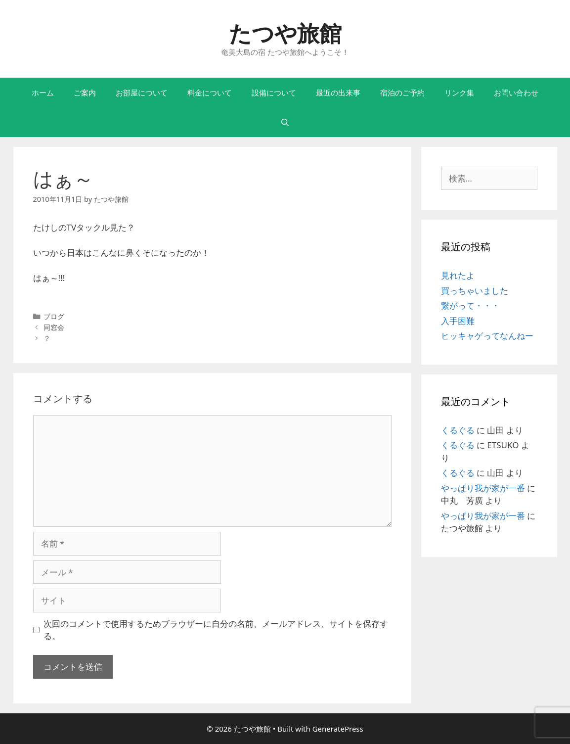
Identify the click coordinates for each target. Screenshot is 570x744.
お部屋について (142, 92)
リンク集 (459, 92)
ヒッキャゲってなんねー (487, 335)
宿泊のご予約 (402, 92)
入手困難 (458, 320)
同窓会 (54, 327)
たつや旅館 (285, 33)
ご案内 (85, 92)
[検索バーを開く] (285, 122)
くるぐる (458, 430)
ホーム (43, 92)
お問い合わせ (516, 92)
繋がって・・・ (470, 305)
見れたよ (458, 275)
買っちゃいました (474, 290)
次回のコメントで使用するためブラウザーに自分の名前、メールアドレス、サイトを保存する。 (216, 630)
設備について (274, 92)
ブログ (54, 316)
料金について (209, 92)
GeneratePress (337, 729)
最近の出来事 (338, 92)
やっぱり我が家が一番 (483, 488)
